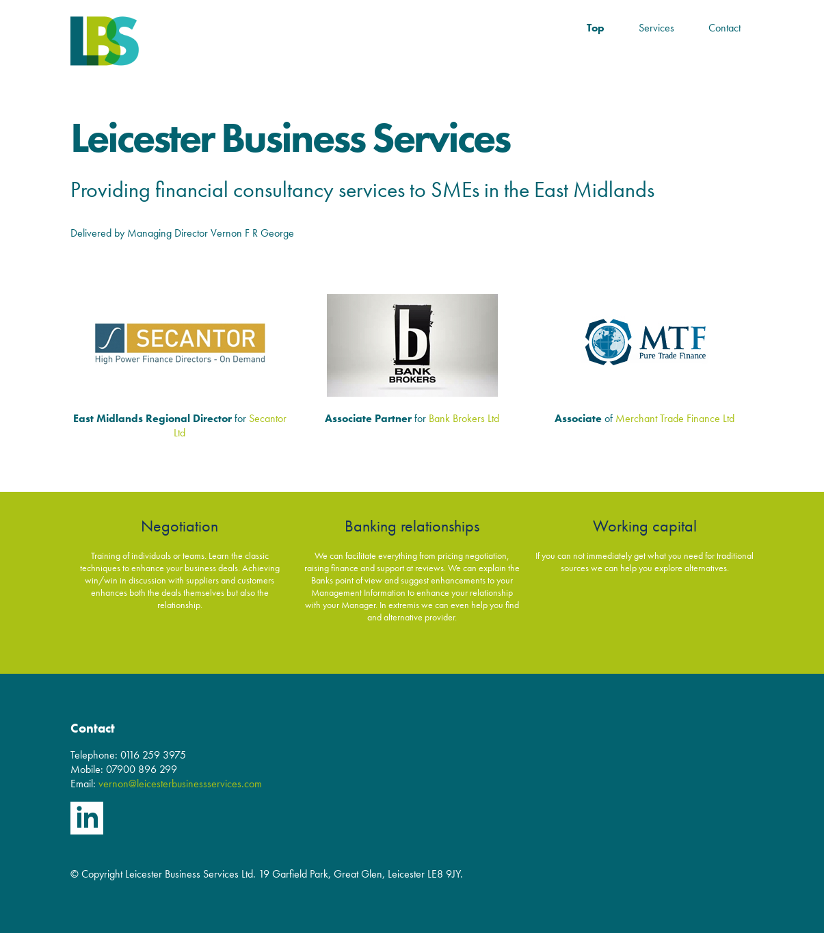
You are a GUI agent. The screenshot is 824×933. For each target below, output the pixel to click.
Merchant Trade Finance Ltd (674, 418)
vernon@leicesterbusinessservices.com (180, 783)
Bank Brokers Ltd (464, 418)
